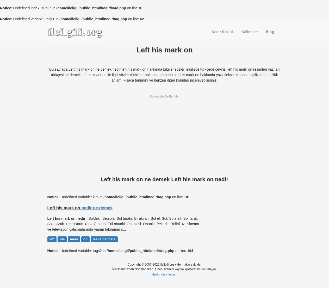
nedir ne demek (97, 207)
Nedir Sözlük (223, 32)
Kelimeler (249, 32)
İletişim (172, 274)
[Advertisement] (164, 135)
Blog (270, 32)
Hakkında (158, 274)
